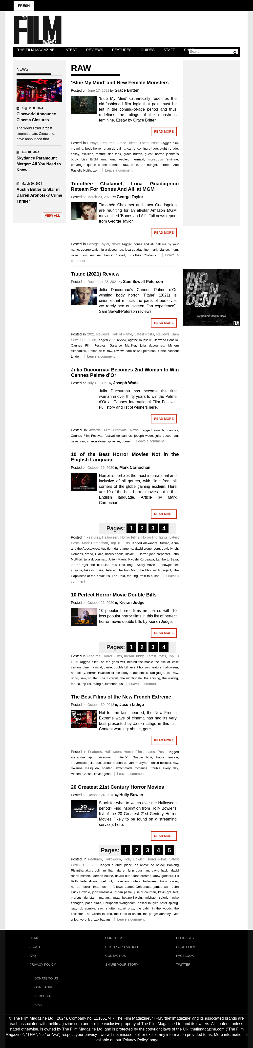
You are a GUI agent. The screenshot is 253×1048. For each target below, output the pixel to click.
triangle (98, 684)
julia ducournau (112, 249)
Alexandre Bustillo (156, 543)
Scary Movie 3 (147, 565)
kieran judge (155, 673)
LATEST (70, 50)
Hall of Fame (122, 334)
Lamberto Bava (167, 559)
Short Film (185, 947)
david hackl (159, 870)
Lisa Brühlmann (94, 159)
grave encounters (127, 881)
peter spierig (169, 903)
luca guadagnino (137, 249)
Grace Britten (127, 90)
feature (101, 154)
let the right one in (85, 565)
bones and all (143, 244)
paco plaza (93, 903)
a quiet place (122, 865)
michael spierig (157, 897)
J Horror (142, 554)
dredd (89, 554)
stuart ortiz (126, 908)
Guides (148, 50)
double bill (121, 667)
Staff (169, 50)
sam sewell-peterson (141, 351)
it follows (116, 887)
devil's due (122, 876)
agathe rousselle (140, 340)
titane (162, 351)
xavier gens (102, 774)
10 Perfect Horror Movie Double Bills (114, 594)
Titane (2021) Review (95, 274)
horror (159, 154)
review (119, 351)
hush (104, 887)
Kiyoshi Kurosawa (141, 559)
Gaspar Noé (142, 757)
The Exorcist (109, 678)
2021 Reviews (98, 334)
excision (87, 154)
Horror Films (129, 537)
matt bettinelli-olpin (127, 897)
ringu (130, 565)
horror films (90, 887)
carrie (131, 148)
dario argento (123, 548)
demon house (103, 876)
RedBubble (44, 996)
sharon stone (96, 441)
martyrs (141, 763)
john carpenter (159, 554)
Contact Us (115, 956)
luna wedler (118, 159)
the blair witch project (155, 570)
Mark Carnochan (134, 467)
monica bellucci (159, 763)
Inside (129, 554)
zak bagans (102, 919)
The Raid (118, 576)
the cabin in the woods (154, 908)
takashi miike (93, 570)
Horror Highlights (154, 537)
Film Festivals (115, 430)
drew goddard (163, 876)
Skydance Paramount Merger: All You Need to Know (39, 164)
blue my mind (92, 667)
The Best (90, 865)
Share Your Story (121, 964)
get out (106, 881)
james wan (161, 887)
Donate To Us (46, 978)
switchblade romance (131, 768)
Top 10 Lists (120, 543)
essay (75, 154)
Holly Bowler (131, 795)
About (35, 947)
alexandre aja (81, 757)
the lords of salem (127, 914)
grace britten (133, 154)
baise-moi (103, 757)
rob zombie (87, 908)
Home (34, 938)
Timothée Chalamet (142, 255)
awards (159, 430)
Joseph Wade (126, 383)
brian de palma (115, 148)
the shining (152, 678)
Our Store (43, 987)
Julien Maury (117, 559)
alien (95, 662)
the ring (132, 576)
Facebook (185, 956)
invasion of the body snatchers (121, 673)
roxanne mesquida (85, 768)
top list (86, 684)
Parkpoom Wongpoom (119, 903)
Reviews (94, 50)
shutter (93, 678)
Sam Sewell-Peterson (143, 281)
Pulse (105, 565)
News (116, 244)
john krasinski (102, 892)
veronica (86, 919)
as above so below (149, 865)
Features (122, 50)
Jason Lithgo (131, 704)
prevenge (77, 165)
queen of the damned (103, 165)
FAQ (32, 956)
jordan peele (123, 892)
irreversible (79, 763)
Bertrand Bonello (166, 340)
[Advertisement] (211, 137)
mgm (174, 249)
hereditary (78, 673)
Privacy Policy (42, 964)
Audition (106, 548)
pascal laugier (148, 903)
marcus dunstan (83, 897)
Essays (92, 143)
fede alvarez (89, 881)
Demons (77, 554)
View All (52, 215)
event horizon (139, 667)
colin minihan (104, 870)
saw (83, 678)
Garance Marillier (122, 345)
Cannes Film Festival (88, 345)
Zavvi (38, 1005)
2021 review (117, 340)
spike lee (113, 441)
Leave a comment (118, 170)
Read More (163, 131)
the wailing (170, 678)
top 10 (75, 684)
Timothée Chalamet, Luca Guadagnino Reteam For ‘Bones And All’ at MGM (125, 186)
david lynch (170, 548)
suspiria (95, 255)
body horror (93, 148)
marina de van (123, 763)
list (168, 673)
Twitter (183, 964)
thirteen (165, 165)
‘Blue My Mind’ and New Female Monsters (120, 82)
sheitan (107, 768)
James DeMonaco (138, 887)
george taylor (90, 249)
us (121, 684)
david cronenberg (147, 548)
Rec (122, 565)
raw (125, 165)
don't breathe (141, 876)
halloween (170, 667)
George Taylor (130, 197)
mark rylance (159, 249)
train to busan (150, 576)
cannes (173, 430)
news (74, 255)
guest (149, 154)
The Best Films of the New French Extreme (121, 696)
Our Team (113, 938)
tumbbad (111, 684)
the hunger (149, 165)
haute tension (167, 757)
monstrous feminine (163, 159)
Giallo (99, 554)
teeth (134, 165)
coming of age (147, 148)
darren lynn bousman (133, 870)
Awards (94, 430)
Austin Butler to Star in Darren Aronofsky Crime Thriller (39, 195)
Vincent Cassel (81, 774)
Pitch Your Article (122, 947)
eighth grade (169, 148)
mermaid (138, 159)
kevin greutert (168, 892)
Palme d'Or (96, 351)
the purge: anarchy (156, 914)
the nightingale (131, 678)
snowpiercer (169, 565)
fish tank (114, 154)
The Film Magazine (36, 50)
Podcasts (185, 938)
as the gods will (113, 662)
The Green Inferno (98, 914)
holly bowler (169, 881)
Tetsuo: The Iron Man (121, 570)
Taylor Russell (114, 255)
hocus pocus (114, 554)
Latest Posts (149, 143)
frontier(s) (121, 757)
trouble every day (164, 768)
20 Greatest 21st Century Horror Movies (117, 787)
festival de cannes (118, 435)
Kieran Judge (131, 602)
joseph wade (143, 435)
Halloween (110, 537)
